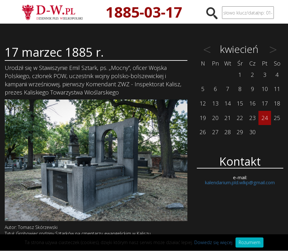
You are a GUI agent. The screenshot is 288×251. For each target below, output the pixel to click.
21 (227, 118)
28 (227, 132)
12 (203, 103)
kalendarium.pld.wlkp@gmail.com (240, 182)
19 (203, 118)
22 (240, 118)
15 (240, 103)
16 (252, 103)
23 (252, 118)
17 (265, 103)
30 (252, 132)
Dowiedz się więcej (213, 242)
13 (215, 103)
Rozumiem (249, 242)
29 (240, 132)
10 (265, 89)
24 (265, 118)
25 (277, 118)
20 (215, 118)
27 (215, 132)
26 (203, 132)
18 (277, 103)
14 (227, 103)
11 (277, 89)
